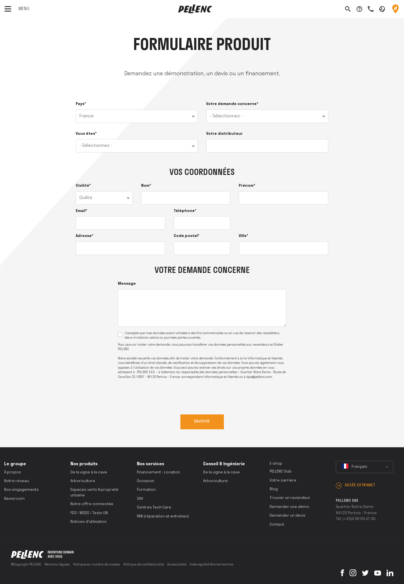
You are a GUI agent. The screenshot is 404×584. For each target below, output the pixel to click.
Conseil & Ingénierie (224, 464)
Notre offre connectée (91, 504)
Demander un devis (288, 516)
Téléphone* (185, 211)
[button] (382, 8)
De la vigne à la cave (88, 472)
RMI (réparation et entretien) (163, 516)
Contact (277, 525)
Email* (81, 211)
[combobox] (364, 467)
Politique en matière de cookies (96, 564)
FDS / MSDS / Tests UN (89, 513)
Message (127, 284)
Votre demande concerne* (232, 104)
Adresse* (84, 236)
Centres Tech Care (154, 507)
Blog (274, 489)
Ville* (243, 236)
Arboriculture (82, 481)
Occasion (145, 481)
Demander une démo (289, 507)
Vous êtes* (86, 134)
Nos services (150, 464)
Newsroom (14, 499)
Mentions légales (57, 564)
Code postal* (186, 236)
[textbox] (364, 467)
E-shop (276, 464)
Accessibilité (176, 564)
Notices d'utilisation (88, 522)
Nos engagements (21, 490)
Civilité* (83, 186)
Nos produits (84, 464)
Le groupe (15, 464)
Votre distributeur (224, 134)
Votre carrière (283, 480)
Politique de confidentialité (143, 564)
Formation (146, 490)
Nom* (146, 186)
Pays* (81, 104)
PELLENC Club (280, 471)
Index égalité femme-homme (211, 564)
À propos (12, 472)
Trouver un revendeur (290, 498)
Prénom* (247, 186)
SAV (140, 499)
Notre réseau (16, 481)
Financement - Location (158, 472)
